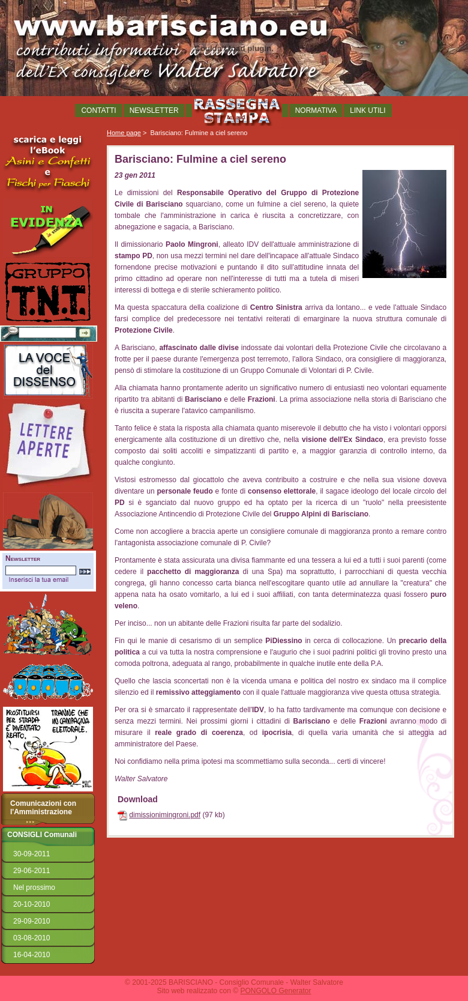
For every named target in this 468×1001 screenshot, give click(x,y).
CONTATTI (98, 110)
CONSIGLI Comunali (42, 834)
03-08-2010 (31, 938)
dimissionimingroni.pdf (164, 815)
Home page (124, 132)
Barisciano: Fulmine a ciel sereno (198, 132)
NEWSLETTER (154, 110)
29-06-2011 (31, 870)
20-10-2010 (31, 904)
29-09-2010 (31, 921)
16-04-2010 (31, 955)
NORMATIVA (316, 110)
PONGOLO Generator (275, 991)
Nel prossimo (34, 887)
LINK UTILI (367, 110)
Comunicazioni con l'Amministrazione (43, 807)
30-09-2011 (31, 854)
